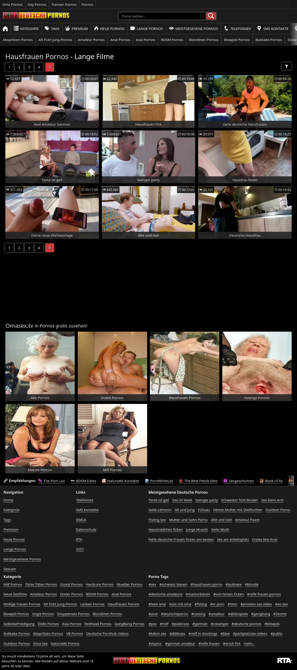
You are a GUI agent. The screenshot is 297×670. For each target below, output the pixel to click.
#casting (198, 613)
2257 (80, 549)
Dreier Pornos (71, 594)
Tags (52, 28)
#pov (152, 623)
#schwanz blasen (173, 584)
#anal (153, 613)
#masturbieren (198, 594)
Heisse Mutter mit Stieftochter (237, 509)
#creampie (219, 623)
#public (277, 633)
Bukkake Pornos (268, 39)
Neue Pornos (109, 28)
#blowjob (272, 623)
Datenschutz (86, 529)
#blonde (251, 584)
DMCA (81, 519)
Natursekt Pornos (65, 643)
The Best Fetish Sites (198, 480)
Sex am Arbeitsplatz (233, 539)
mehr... (249, 643)
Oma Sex (40, 643)
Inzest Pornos (71, 584)
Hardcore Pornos (99, 584)
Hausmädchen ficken (165, 529)
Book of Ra (271, 480)
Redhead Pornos (97, 623)
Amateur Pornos (91, 39)
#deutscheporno (174, 613)
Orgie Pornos (43, 613)
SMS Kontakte (272, 28)
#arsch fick (232, 643)
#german (199, 623)
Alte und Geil (221, 519)
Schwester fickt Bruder (239, 500)
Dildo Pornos (48, 623)
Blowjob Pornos (237, 39)
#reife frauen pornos (264, 594)
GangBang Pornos (129, 623)
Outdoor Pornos (16, 643)
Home (8, 500)
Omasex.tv (19, 325)
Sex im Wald (182, 500)
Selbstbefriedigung (19, 623)
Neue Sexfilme (15, 594)
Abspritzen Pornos (18, 39)
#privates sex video (256, 604)
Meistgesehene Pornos (193, 28)
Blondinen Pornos (203, 39)
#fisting (201, 604)
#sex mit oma (180, 604)
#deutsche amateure (165, 594)
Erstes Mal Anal (264, 539)
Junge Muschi (197, 529)
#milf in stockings (203, 633)
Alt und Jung (185, 509)
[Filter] (286, 66)
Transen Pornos (64, 4)
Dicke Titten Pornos (41, 584)
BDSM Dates (83, 480)
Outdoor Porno (277, 509)
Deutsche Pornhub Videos (107, 633)
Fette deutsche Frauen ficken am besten (181, 539)
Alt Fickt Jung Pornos (55, 39)
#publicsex (180, 623)
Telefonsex (237, 28)
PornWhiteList (159, 480)
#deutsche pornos (246, 623)
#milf (164, 623)
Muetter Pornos (129, 584)
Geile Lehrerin (159, 509)
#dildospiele (238, 613)
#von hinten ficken (228, 594)
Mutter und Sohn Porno (188, 519)
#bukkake (234, 584)
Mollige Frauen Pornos (21, 604)
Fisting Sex (157, 519)
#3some (280, 613)
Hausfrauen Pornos (36, 56)
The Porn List (51, 480)
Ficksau (204, 509)
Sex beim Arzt (272, 500)
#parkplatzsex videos (250, 633)
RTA (79, 539)
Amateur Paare (247, 519)
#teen (232, 604)
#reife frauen (209, 643)
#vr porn (217, 604)
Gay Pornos (37, 4)
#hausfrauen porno (206, 584)
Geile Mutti (220, 529)
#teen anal (157, 604)
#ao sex (281, 604)
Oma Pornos (12, 4)
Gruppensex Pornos (73, 613)
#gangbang (260, 613)
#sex (152, 584)
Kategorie (26, 28)
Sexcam (9, 568)
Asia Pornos (145, 39)
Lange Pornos (146, 28)
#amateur (217, 613)
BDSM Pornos (172, 39)
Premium (76, 28)
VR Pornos (74, 633)
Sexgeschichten (238, 480)
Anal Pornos (120, 39)
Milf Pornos (12, 584)
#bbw (225, 633)
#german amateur (180, 643)
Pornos (87, 4)
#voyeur (155, 643)
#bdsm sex (157, 633)
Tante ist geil (158, 500)
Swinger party (206, 500)
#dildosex (177, 633)
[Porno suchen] (162, 16)
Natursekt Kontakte (120, 480)
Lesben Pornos (92, 604)
